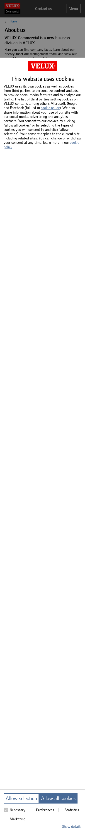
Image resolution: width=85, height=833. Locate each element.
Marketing (14, 819)
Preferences (42, 810)
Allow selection (21, 798)
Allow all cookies (58, 798)
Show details (71, 826)
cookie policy (50, 108)
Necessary (14, 810)
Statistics (68, 810)
